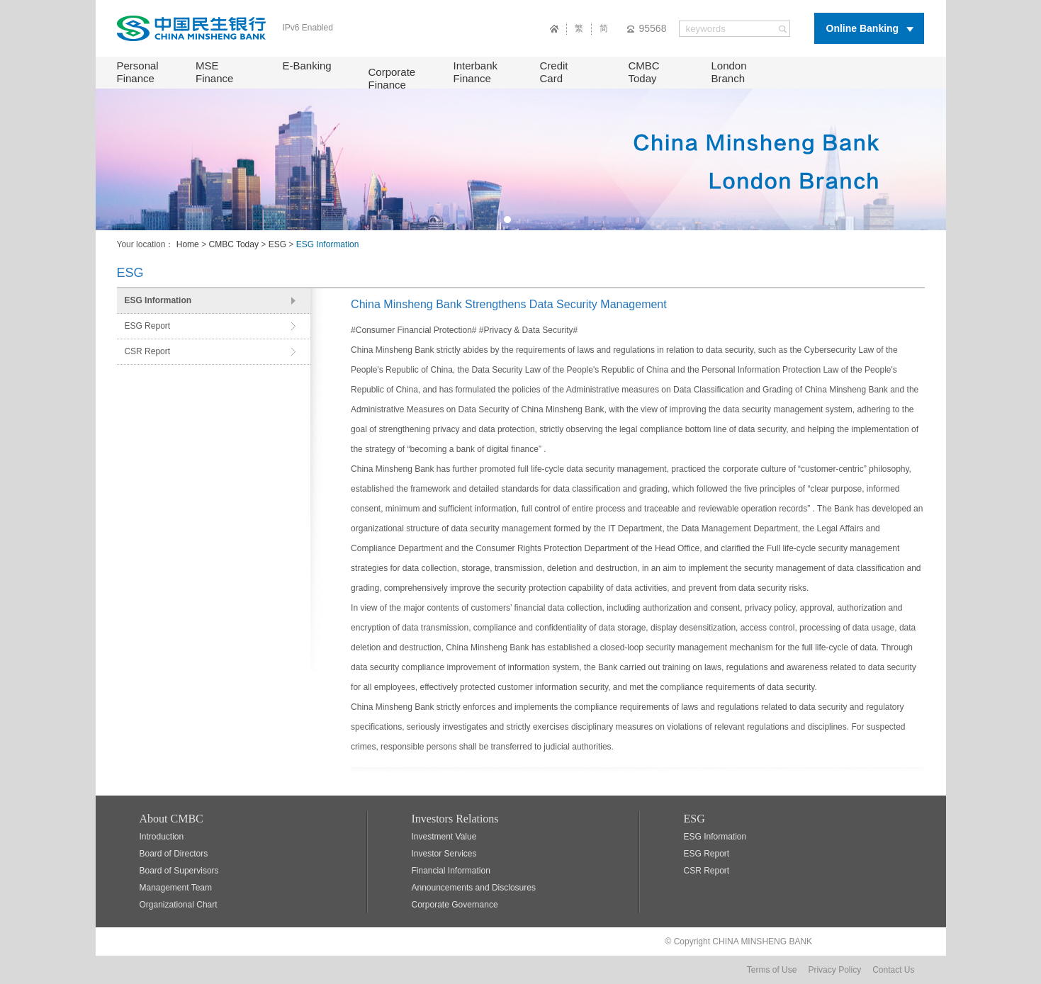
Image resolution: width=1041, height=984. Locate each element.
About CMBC (171, 819)
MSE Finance (214, 72)
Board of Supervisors (179, 871)
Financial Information (451, 871)
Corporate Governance (455, 905)
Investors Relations (455, 819)
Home (187, 244)
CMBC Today (644, 72)
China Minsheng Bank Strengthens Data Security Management (509, 304)
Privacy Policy (834, 970)
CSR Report (147, 351)
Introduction (162, 837)
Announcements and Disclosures (474, 888)
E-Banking (307, 66)
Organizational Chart (179, 905)
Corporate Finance (392, 78)
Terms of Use (772, 970)
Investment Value (444, 837)
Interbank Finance (476, 72)
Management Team (176, 888)
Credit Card (554, 72)
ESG (277, 244)
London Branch (729, 72)
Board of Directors (174, 854)
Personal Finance (138, 72)
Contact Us (893, 970)
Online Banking (862, 28)
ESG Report (147, 326)
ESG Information (157, 300)
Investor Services (444, 854)
